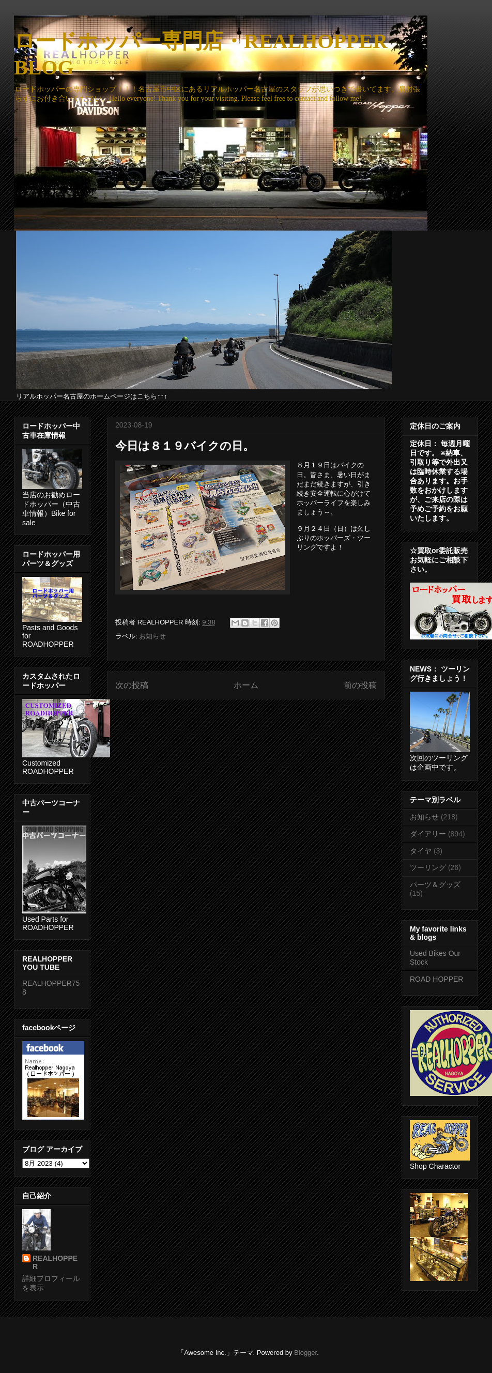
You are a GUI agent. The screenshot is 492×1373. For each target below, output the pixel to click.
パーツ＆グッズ (435, 884)
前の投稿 (360, 685)
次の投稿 (131, 685)
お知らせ (152, 636)
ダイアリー (428, 834)
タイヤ (421, 851)
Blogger (305, 1352)
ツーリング (428, 867)
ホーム (246, 685)
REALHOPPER (55, 1262)
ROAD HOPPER (436, 979)
